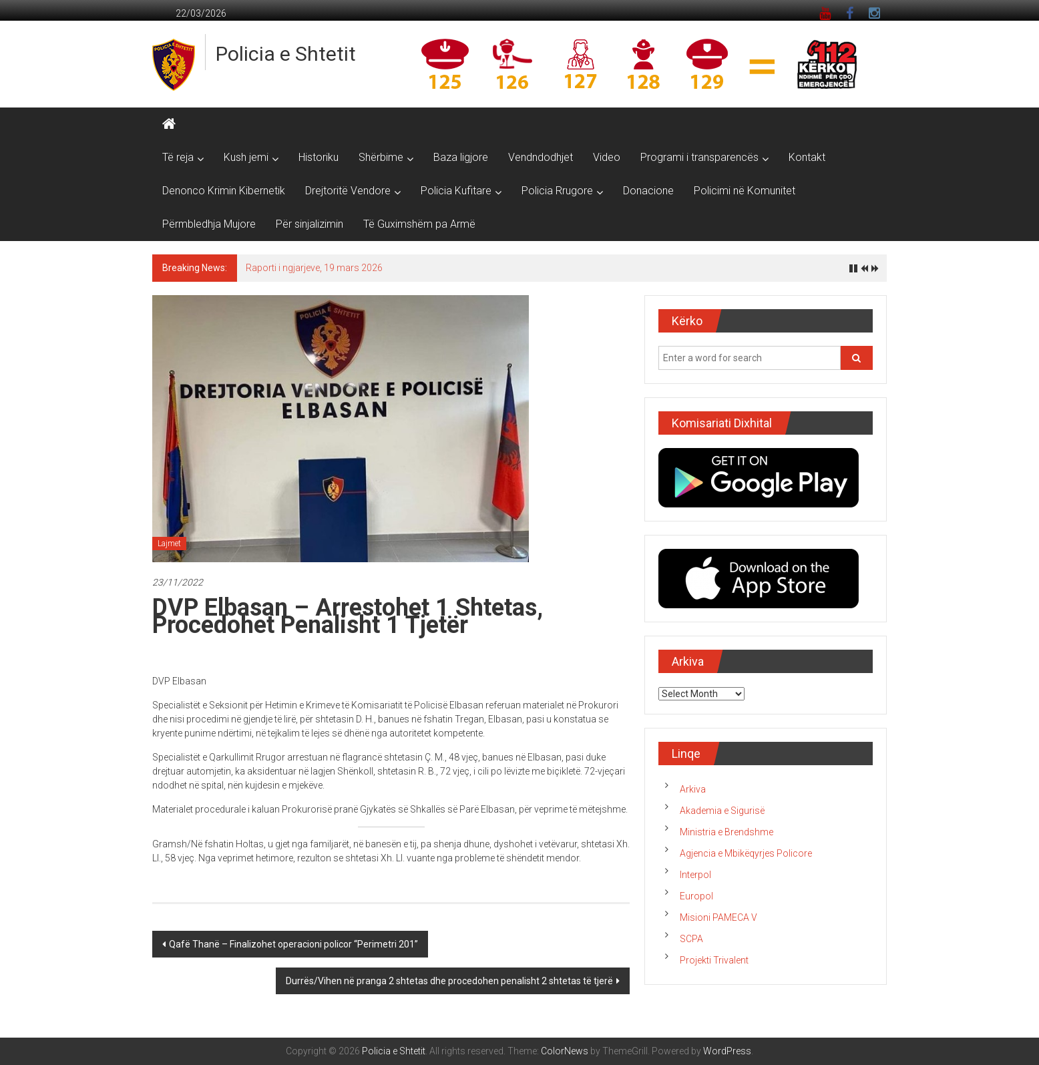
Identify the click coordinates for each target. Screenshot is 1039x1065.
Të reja (178, 157)
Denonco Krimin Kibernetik (223, 190)
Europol (696, 896)
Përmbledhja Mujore (209, 224)
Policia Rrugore (557, 190)
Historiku (318, 157)
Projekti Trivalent (714, 960)
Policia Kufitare (456, 190)
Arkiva (693, 789)
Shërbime (381, 157)
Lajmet (169, 543)
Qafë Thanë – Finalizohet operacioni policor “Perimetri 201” (293, 944)
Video (606, 157)
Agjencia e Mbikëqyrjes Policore (746, 853)
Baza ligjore (460, 157)
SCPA (691, 938)
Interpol (695, 874)
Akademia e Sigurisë (722, 810)
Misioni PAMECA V (718, 917)
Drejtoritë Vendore (348, 190)
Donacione (648, 190)
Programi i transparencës (699, 157)
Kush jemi (246, 157)
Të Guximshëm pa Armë (419, 224)
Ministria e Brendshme (726, 832)
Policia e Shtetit (286, 53)
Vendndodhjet (540, 157)
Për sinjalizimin (309, 224)
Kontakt (807, 157)
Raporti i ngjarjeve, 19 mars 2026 (314, 267)
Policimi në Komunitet (744, 190)
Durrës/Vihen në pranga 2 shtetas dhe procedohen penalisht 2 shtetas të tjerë (449, 981)
